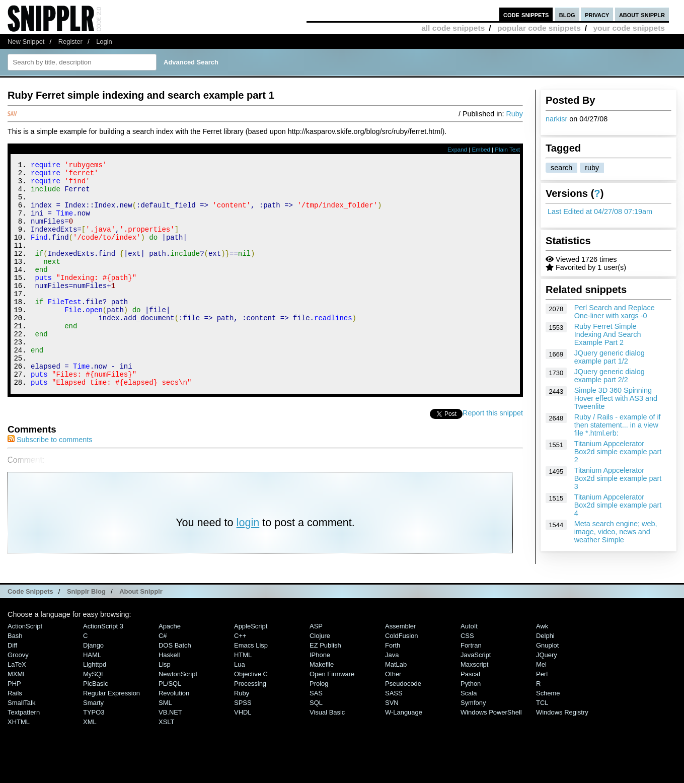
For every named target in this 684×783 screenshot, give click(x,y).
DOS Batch (175, 687)
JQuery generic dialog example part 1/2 (609, 357)
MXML (17, 716)
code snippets (526, 14)
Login (104, 41)
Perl (542, 716)
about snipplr (642, 14)
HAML (92, 697)
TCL (542, 745)
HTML (243, 697)
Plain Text (507, 150)
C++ (240, 678)
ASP (316, 668)
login (248, 564)
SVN (392, 745)
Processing (250, 726)
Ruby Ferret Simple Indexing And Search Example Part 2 (607, 334)
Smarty (93, 745)
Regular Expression (111, 735)
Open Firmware (332, 716)
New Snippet (26, 41)
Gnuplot (547, 687)
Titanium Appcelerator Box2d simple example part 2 (618, 452)
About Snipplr (141, 633)
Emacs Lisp (251, 687)
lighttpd (94, 706)
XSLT (166, 764)
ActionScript (25, 668)
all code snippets (453, 28)
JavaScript (476, 697)
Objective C (251, 716)
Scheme (548, 735)
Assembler (400, 668)
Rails (15, 735)
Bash (15, 678)
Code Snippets (30, 633)
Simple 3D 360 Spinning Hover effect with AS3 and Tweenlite (615, 398)
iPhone (320, 697)
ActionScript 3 (103, 668)
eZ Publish (325, 687)
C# (163, 678)
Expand (457, 150)
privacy (597, 14)
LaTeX (17, 706)
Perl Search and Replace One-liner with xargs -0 (614, 312)
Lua (239, 706)
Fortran (471, 687)
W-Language (403, 754)
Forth (392, 687)
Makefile (322, 706)
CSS (467, 678)
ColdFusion (401, 678)
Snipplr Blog (86, 633)
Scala (469, 735)
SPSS (243, 745)
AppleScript (250, 668)
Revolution (174, 735)
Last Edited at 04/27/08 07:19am (600, 211)
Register (70, 41)
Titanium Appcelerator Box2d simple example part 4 (618, 505)
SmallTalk (21, 745)
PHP (14, 726)
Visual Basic (327, 754)
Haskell (169, 697)
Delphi (545, 678)
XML (90, 764)
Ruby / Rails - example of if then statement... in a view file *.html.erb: (617, 425)
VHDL (243, 754)
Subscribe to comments (50, 482)
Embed (481, 150)
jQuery (546, 697)
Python (471, 726)
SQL (316, 745)
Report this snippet (493, 455)
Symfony (473, 745)
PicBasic (95, 726)
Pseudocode (403, 726)
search (561, 168)
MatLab (396, 706)
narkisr (556, 119)
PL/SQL (170, 726)
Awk (542, 668)
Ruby (514, 114)
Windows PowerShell (491, 754)
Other (393, 716)
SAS (316, 735)
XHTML (19, 764)
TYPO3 (93, 754)
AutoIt (469, 668)
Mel (541, 706)
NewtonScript (178, 716)
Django (93, 687)
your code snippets (629, 28)
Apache (170, 668)
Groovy (18, 697)
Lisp (165, 706)
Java (392, 697)
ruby (592, 168)
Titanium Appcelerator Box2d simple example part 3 (618, 478)
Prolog (319, 726)
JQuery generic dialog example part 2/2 (609, 376)
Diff (12, 687)
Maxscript (474, 706)
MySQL (94, 716)
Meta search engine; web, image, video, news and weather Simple (615, 532)
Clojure (320, 678)
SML (165, 745)
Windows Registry (562, 754)
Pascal (470, 716)
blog (567, 14)
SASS (394, 735)
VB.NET (170, 754)
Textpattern (24, 754)
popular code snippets (539, 28)
